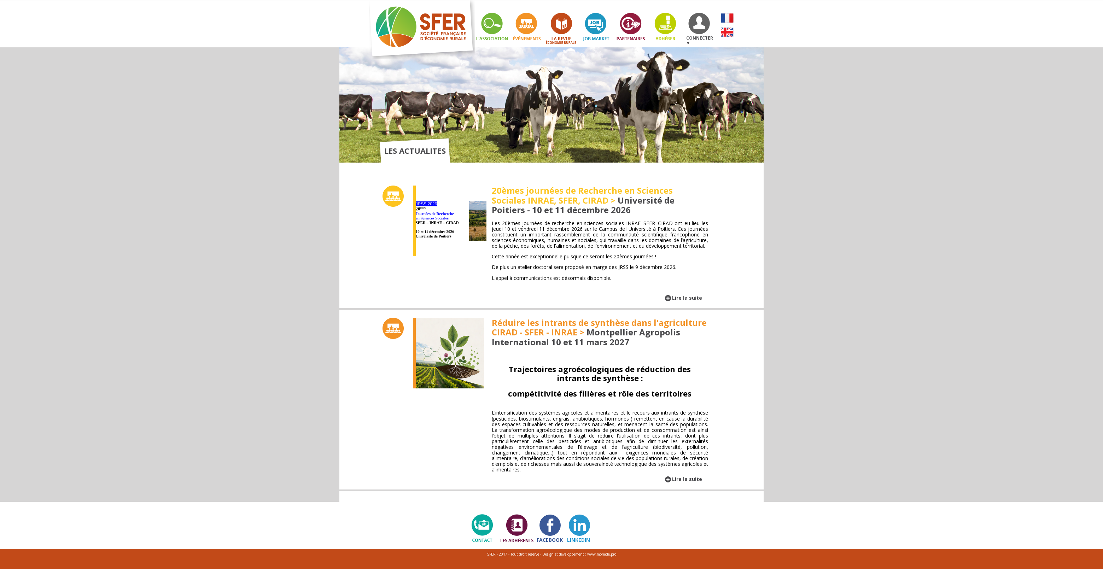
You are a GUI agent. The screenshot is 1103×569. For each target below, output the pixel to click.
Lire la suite (687, 297)
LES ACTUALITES (415, 150)
